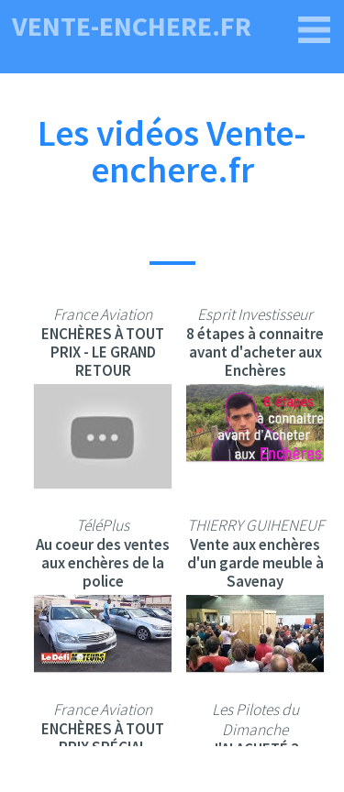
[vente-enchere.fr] (314, 30)
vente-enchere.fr (131, 25)
